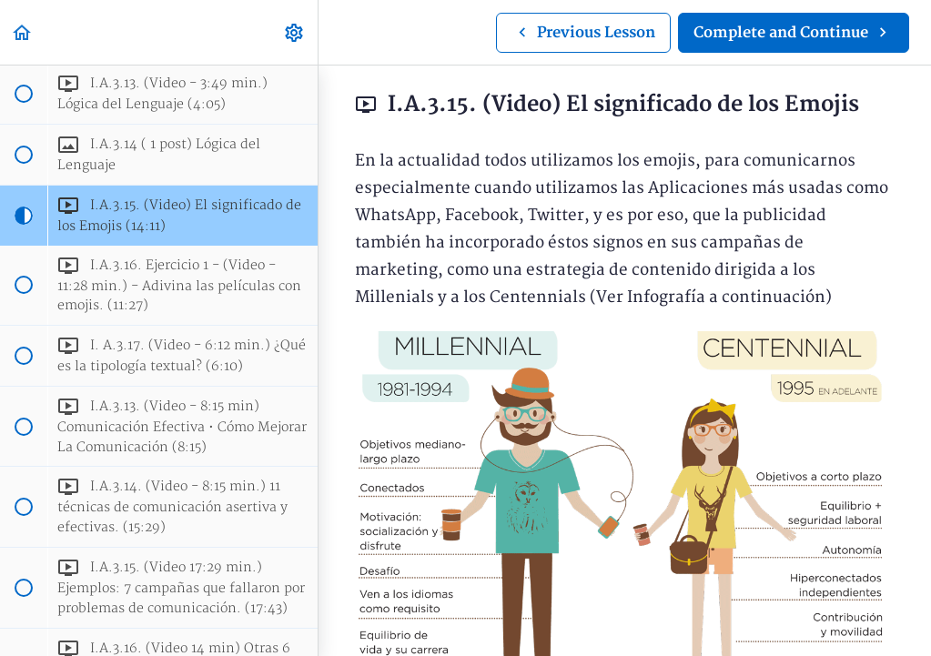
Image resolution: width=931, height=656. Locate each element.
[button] (23, 32)
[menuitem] (295, 32)
